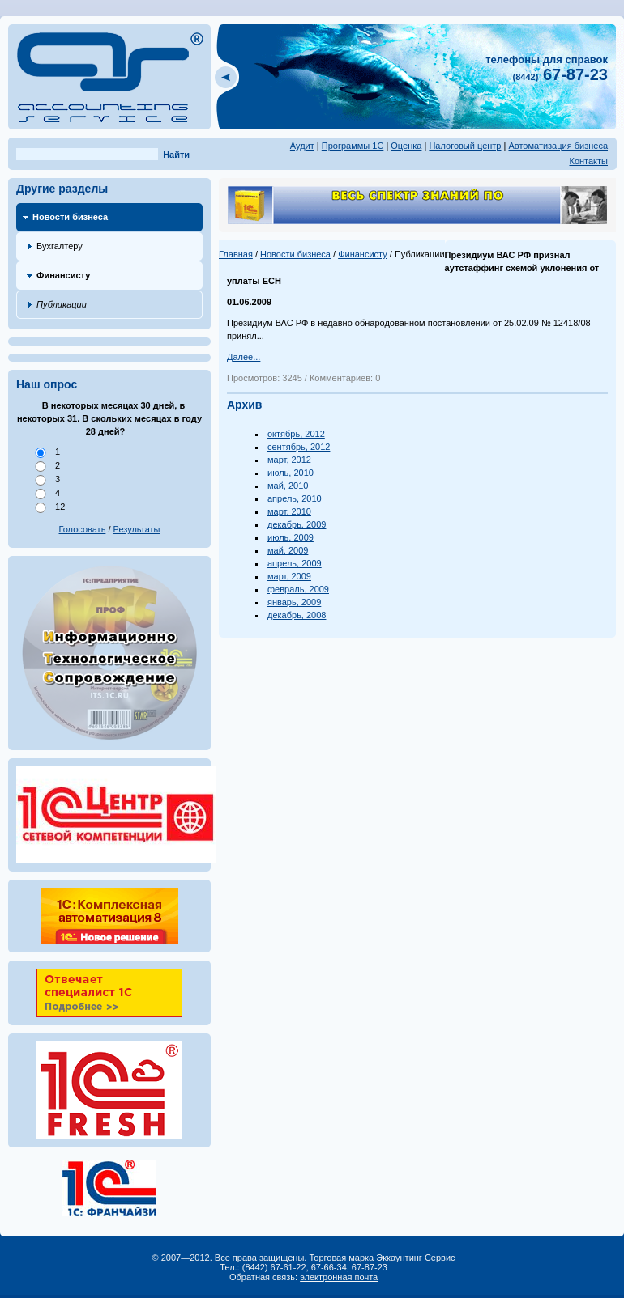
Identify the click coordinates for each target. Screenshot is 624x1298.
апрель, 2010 (294, 498)
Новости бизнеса (70, 217)
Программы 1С (353, 146)
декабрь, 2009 (296, 524)
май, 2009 (287, 550)
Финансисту (63, 275)
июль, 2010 (290, 472)
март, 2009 (289, 576)
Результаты (136, 529)
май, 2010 (287, 485)
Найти (176, 154)
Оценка (406, 146)
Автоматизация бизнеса (558, 146)
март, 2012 (289, 459)
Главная (236, 254)
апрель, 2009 (294, 563)
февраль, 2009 (298, 589)
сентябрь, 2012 (298, 447)
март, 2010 (289, 511)
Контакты (588, 161)
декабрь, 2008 (296, 615)
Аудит (302, 146)
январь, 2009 (294, 602)
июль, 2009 (290, 537)
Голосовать (82, 529)
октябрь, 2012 (296, 434)
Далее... (243, 357)
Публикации (61, 304)
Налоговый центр (465, 146)
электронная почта (339, 1277)
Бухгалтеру (59, 246)
